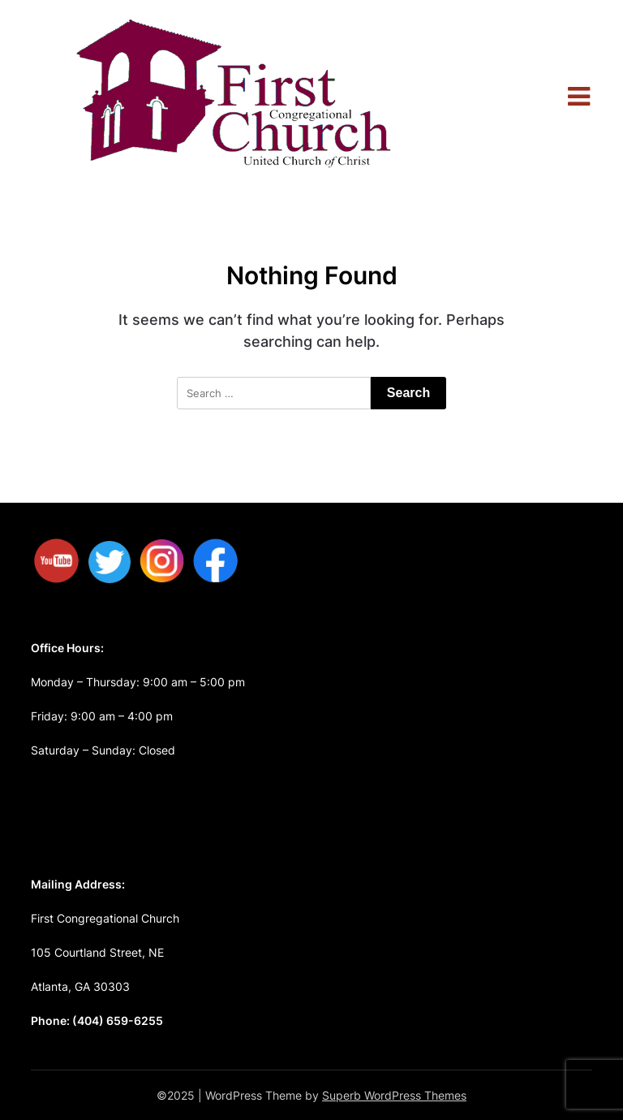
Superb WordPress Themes (394, 1095)
